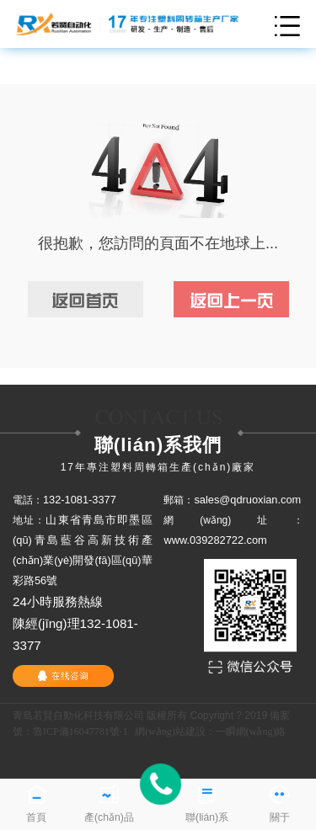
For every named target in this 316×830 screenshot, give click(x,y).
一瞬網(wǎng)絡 (251, 731)
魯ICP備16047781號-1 (80, 731)
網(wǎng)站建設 (170, 731)
